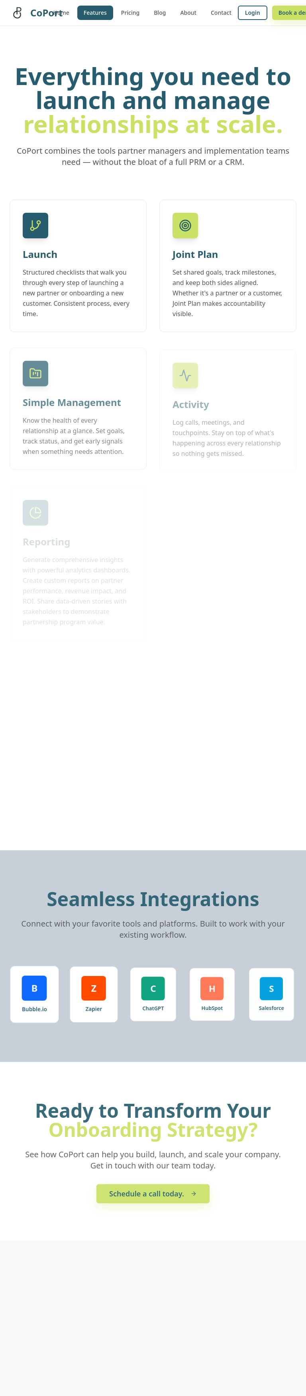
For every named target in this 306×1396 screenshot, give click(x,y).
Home (61, 12)
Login (252, 12)
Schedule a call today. (153, 1195)
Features (95, 12)
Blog (160, 12)
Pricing (130, 12)
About (188, 12)
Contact (221, 12)
